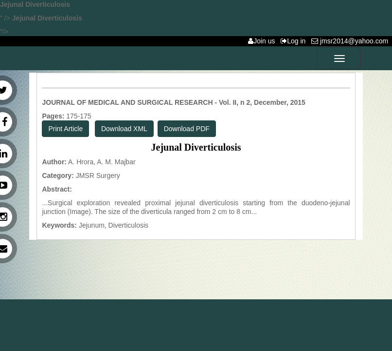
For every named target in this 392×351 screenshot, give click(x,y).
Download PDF (187, 129)
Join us (263, 41)
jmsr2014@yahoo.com (351, 41)
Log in (295, 41)
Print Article (65, 129)
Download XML (124, 129)
